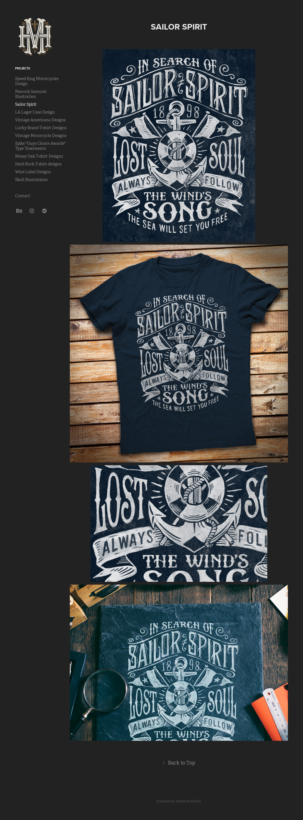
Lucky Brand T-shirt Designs (40, 127)
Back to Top (179, 763)
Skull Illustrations (31, 179)
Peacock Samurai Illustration (30, 94)
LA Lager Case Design (35, 112)
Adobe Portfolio (188, 801)
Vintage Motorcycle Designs (40, 135)
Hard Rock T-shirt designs (38, 164)
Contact (22, 195)
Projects (22, 68)
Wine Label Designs (33, 171)
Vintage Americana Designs (40, 119)
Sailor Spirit (26, 104)
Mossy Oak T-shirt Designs (39, 156)
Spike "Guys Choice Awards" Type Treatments (40, 146)
